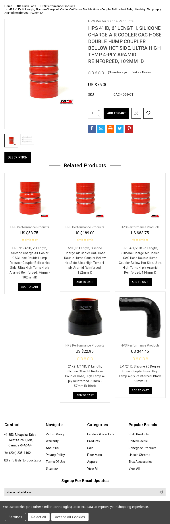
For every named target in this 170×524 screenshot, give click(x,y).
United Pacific (138, 441)
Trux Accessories (141, 461)
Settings (15, 516)
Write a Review (142, 72)
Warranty (52, 441)
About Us (52, 448)
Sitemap (52, 468)
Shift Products (139, 434)
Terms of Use (55, 461)
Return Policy (55, 434)
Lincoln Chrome (139, 455)
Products (93, 441)
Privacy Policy (55, 455)
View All (92, 468)
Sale (90, 448)
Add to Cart (30, 286)
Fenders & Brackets (100, 434)
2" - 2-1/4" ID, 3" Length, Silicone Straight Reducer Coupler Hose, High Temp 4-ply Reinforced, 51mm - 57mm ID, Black (85, 376)
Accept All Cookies (70, 516)
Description (17, 157)
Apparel (92, 461)
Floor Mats (94, 455)
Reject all (38, 516)
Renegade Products (142, 448)
